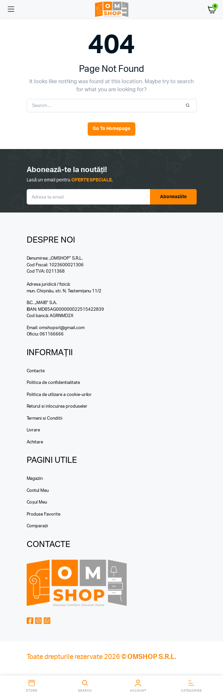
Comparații (37, 526)
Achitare (35, 442)
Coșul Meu (37, 502)
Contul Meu (38, 491)
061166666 (52, 334)
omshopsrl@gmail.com (61, 328)
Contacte (36, 371)
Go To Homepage (112, 128)
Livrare (33, 430)
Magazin (35, 478)
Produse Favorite (44, 514)
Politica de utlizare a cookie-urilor (59, 395)
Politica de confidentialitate (53, 383)
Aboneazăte (173, 196)
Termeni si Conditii (44, 418)
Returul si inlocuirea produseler (57, 406)
